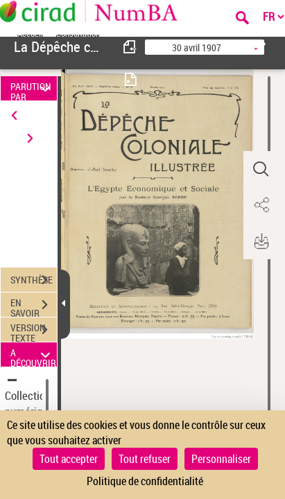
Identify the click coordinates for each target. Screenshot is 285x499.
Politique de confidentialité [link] (145, 481)
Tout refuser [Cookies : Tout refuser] (145, 458)
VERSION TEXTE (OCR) (33, 331)
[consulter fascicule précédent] (130, 47)
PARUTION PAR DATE (32, 88)
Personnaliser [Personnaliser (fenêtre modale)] (221, 458)
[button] (260, 169)
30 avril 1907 (196, 47)
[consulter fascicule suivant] (130, 79)
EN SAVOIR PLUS (33, 306)
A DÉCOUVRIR (33, 354)
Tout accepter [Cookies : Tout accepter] (69, 458)
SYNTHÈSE (33, 280)
